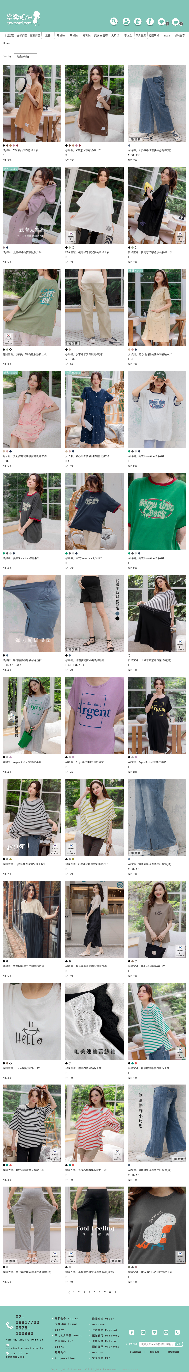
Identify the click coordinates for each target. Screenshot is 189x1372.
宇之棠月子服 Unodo (69, 1335)
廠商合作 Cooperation (65, 1355)
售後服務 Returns (105, 1341)
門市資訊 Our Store (64, 1344)
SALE (167, 35)
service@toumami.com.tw (24, 1348)
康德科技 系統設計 (130, 1370)
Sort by (7, 56)
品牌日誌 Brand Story (66, 1327)
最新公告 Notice (67, 1318)
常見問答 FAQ (101, 1358)
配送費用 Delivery (106, 1335)
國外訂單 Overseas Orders (106, 1349)
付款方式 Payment (105, 1330)
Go (179, 1344)
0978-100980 (24, 1330)
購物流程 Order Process (103, 1321)
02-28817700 (27, 1319)
